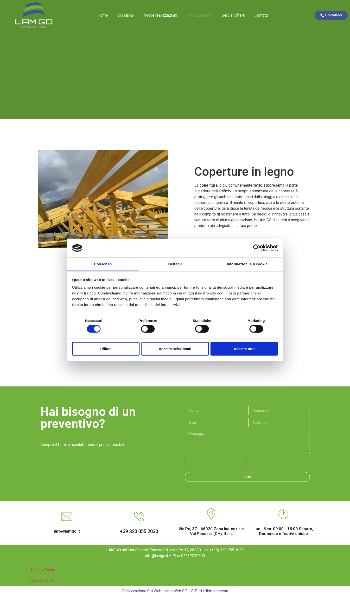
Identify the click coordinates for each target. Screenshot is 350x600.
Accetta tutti (244, 348)
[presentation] (215, 462)
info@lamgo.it (67, 531)
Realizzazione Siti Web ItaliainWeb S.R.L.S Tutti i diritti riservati (175, 591)
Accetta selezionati (175, 348)
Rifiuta (106, 348)
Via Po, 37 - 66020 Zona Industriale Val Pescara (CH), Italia (211, 531)
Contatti (261, 15)
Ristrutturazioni (199, 15)
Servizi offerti (233, 15)
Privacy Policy (43, 569)
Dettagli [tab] (175, 264)
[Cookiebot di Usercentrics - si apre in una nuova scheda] (257, 248)
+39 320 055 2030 (139, 531)
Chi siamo (125, 15)
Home (103, 15)
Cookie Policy (42, 580)
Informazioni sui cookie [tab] (247, 264)
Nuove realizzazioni (160, 15)
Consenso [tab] (103, 264)
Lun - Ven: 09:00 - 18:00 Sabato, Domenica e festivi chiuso (283, 531)
